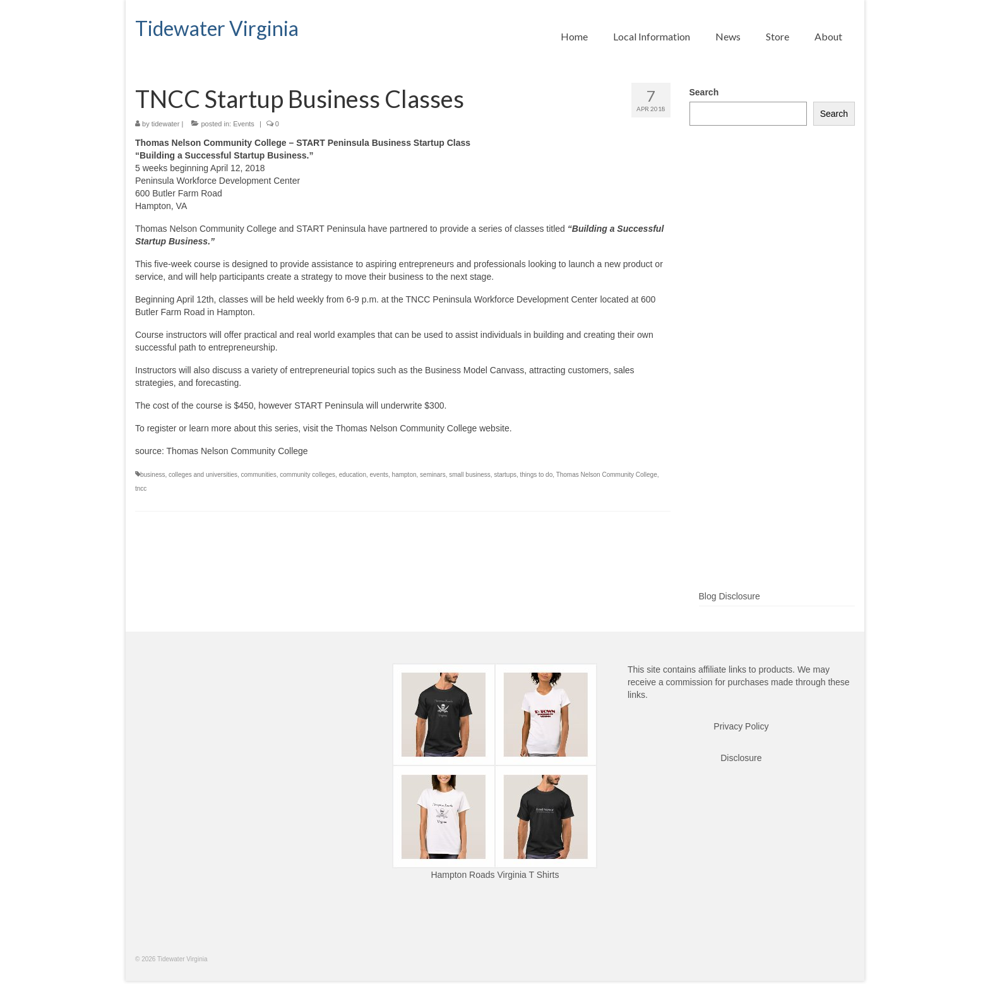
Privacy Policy (740, 726)
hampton (404, 474)
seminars (433, 474)
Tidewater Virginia (217, 28)
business (152, 474)
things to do (536, 474)
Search (704, 92)
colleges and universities (203, 474)
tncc (140, 488)
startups (505, 474)
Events (243, 124)
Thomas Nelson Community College (606, 474)
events (379, 474)
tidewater (166, 124)
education (352, 474)
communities (259, 474)
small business (470, 474)
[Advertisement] (772, 378)
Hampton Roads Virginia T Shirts (495, 875)
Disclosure (740, 758)
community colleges (307, 474)
